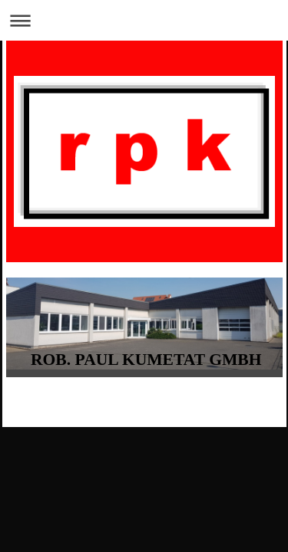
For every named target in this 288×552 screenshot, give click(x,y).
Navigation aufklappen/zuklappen (144, 20)
